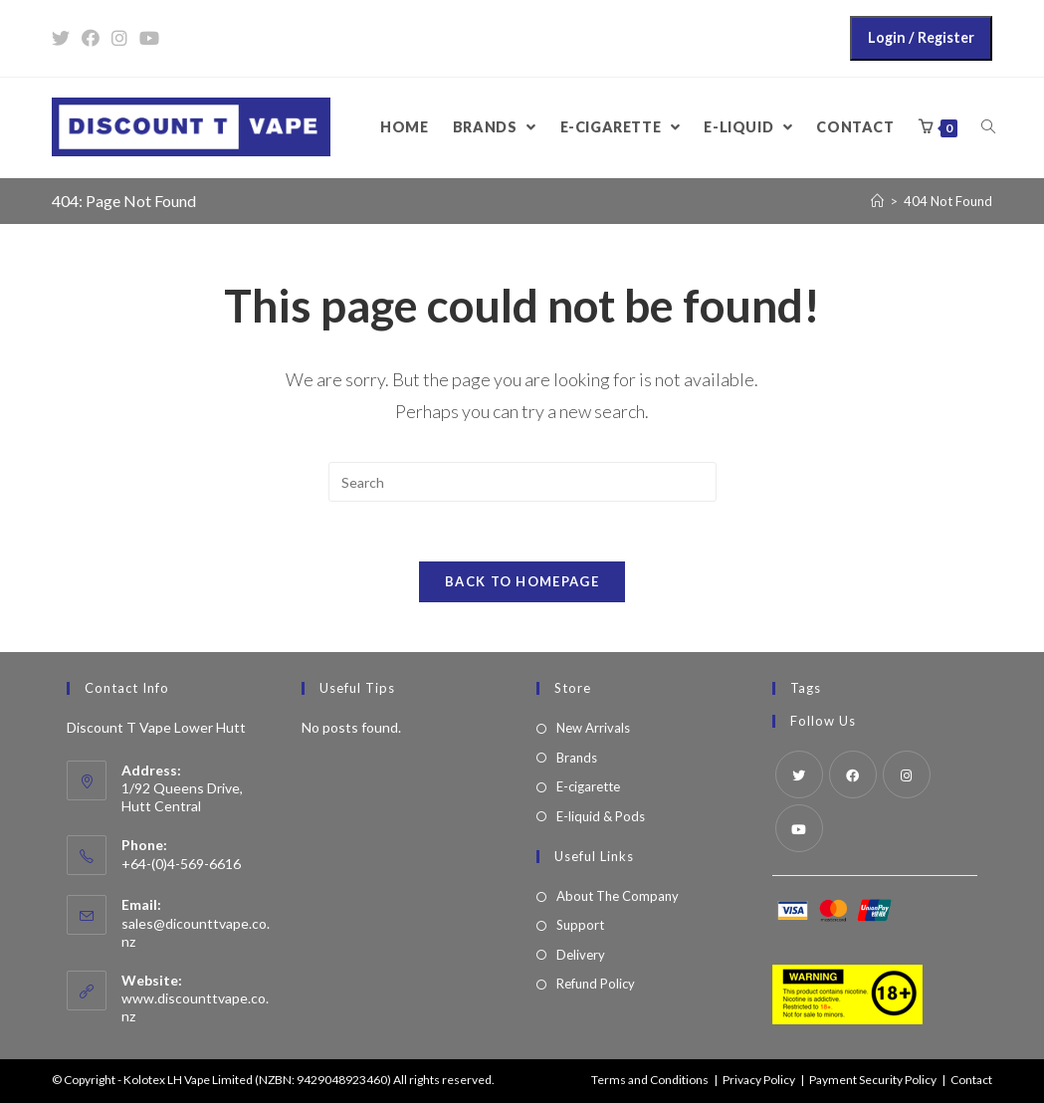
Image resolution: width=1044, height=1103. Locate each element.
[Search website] (988, 127)
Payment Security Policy (873, 1079)
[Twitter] (799, 774)
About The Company (617, 896)
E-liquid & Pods (600, 816)
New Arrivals (593, 728)
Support (580, 925)
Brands (576, 758)
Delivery (580, 955)
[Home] (877, 201)
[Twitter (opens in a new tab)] (64, 38)
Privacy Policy (759, 1079)
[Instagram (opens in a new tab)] (119, 38)
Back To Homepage (522, 581)
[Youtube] (799, 828)
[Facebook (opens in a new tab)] (90, 38)
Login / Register (921, 37)
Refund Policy (595, 984)
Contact (971, 1079)
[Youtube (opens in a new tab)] (149, 38)
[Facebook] (853, 774)
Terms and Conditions (650, 1079)
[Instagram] (907, 774)
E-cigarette (588, 786)
